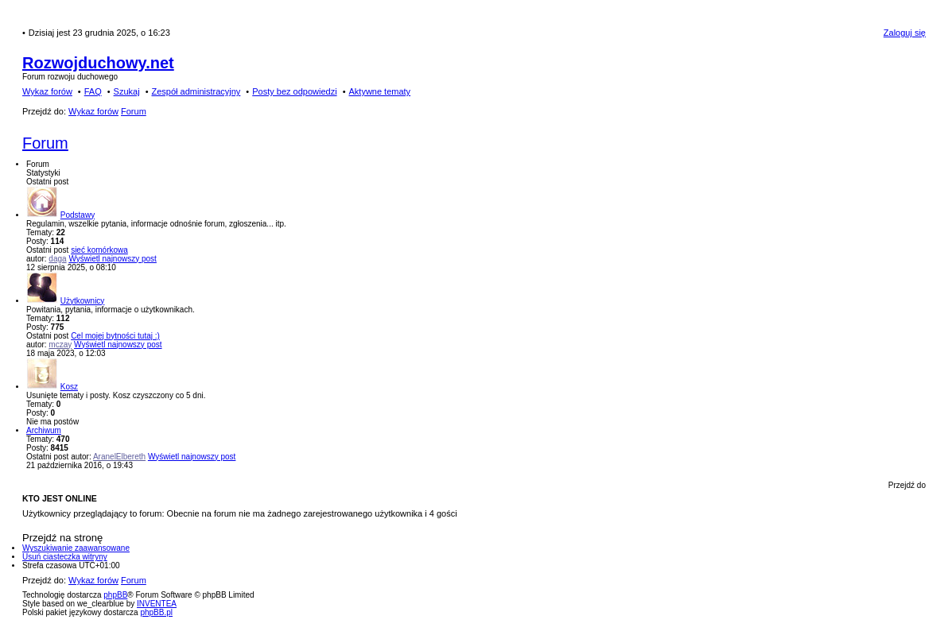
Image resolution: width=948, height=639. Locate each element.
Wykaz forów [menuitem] (47, 91)
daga (57, 258)
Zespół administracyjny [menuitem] (195, 91)
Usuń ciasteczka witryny (64, 556)
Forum (45, 143)
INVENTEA (157, 603)
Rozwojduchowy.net (98, 63)
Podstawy (77, 215)
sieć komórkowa (99, 250)
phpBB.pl (156, 612)
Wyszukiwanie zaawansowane (76, 548)
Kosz (69, 386)
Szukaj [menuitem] (127, 91)
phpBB (115, 595)
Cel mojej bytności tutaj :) (115, 335)
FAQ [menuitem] (93, 91)
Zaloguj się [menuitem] (905, 32)
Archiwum (43, 430)
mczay (60, 344)
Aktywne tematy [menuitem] (379, 91)
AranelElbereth (119, 456)
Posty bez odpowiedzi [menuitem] (294, 91)
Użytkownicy (82, 300)
